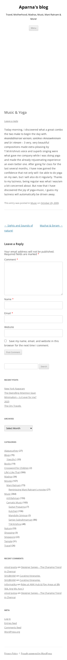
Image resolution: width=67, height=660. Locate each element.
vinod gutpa (10, 593)
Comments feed (12, 627)
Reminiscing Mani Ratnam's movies (27, 489)
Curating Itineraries (30, 575)
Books (7, 463)
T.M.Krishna (15, 524)
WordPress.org (12, 631)
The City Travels (12, 405)
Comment (11, 259)
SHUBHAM (10, 575)
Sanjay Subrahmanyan (21, 519)
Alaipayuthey (11, 450)
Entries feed (10, 623)
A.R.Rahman (12, 498)
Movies (8, 481)
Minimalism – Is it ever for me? (20, 397)
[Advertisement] (33, 66)
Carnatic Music (14, 502)
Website (9, 327)
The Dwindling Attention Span (20, 392)
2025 (6, 401)
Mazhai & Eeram (51, 225)
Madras (8, 476)
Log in (7, 618)
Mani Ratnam (13, 485)
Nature (8, 528)
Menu (33, 28)
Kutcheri (13, 511)
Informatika (10, 584)
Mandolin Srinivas (18, 515)
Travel (7, 545)
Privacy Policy (11, 653)
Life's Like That (12, 472)
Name (9, 299)
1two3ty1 (11, 459)
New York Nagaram (14, 388)
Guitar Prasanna (17, 506)
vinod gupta (10, 567)
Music (34, 203)
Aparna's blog (33, 7)
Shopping (9, 532)
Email (8, 313)
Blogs (7, 455)
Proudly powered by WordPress (36, 653)
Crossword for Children (16, 468)
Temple (8, 541)
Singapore (9, 537)
